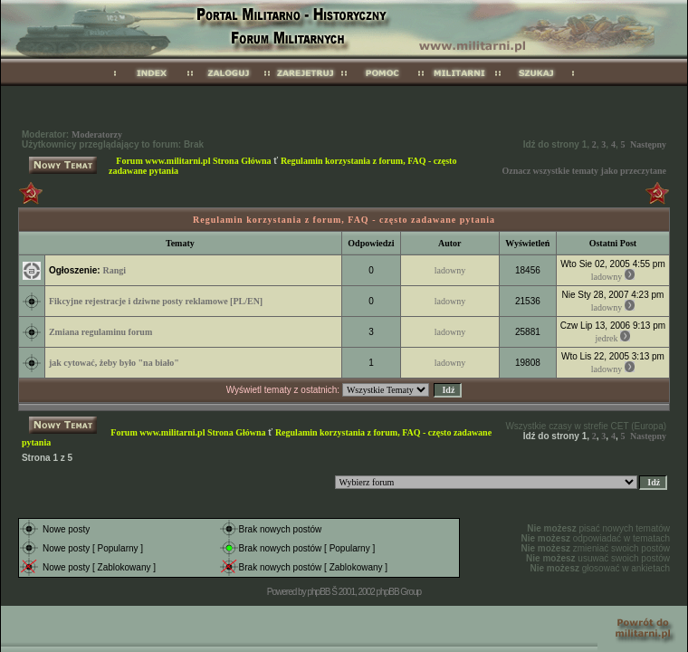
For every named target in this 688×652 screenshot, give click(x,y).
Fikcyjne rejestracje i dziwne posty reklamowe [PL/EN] (156, 301)
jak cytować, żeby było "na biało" (114, 363)
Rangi (114, 270)
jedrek (607, 338)
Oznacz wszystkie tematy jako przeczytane (584, 171)
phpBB (318, 592)
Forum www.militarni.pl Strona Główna (193, 161)
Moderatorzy (97, 134)
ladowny (450, 270)
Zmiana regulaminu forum (100, 332)
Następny (648, 144)
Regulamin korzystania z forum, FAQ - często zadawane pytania (344, 220)
